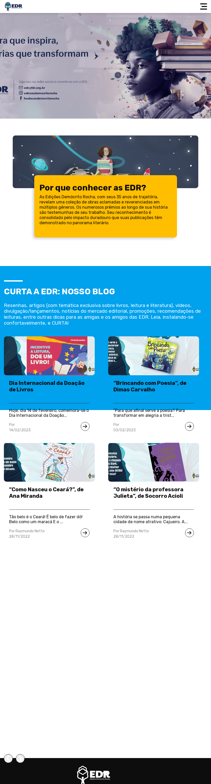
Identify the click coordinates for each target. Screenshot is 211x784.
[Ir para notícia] (85, 426)
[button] (105, 773)
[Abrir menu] (204, 6)
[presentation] (8, 758)
